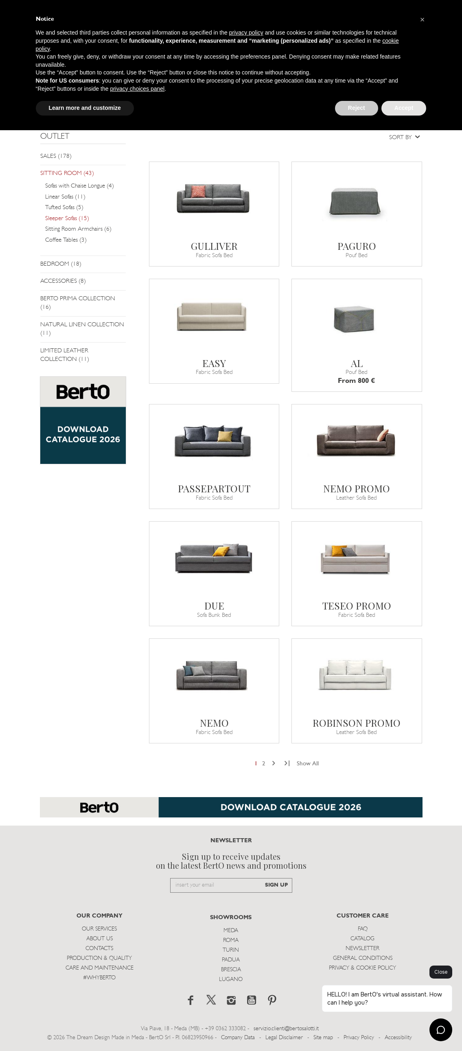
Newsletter (362, 949)
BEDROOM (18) (60, 264)
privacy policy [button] (246, 32)
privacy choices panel (137, 88)
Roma (231, 940)
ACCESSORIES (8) (63, 281)
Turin (231, 950)
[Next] (273, 764)
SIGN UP (276, 885)
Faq (363, 929)
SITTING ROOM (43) (67, 173)
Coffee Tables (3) (66, 240)
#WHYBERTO (99, 978)
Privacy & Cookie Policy (362, 968)
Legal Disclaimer (284, 1038)
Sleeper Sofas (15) (67, 219)
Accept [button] (404, 108)
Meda (230, 931)
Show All (308, 764)
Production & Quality (99, 958)
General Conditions (362, 958)
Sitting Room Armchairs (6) (78, 229)
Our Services (99, 929)
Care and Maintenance (100, 968)
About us (99, 939)
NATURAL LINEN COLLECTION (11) (82, 329)
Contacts (99, 949)
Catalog (362, 939)
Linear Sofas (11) (65, 197)
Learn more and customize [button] (85, 108)
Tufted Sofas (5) (64, 208)
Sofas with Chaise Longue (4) (79, 186)
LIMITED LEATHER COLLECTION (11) (64, 355)
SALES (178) (56, 156)
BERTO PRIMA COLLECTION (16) (77, 303)
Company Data (238, 1038)
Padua (231, 960)
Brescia (231, 970)
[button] (422, 19)
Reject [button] (356, 108)
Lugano (231, 980)
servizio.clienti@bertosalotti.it (286, 1029)
